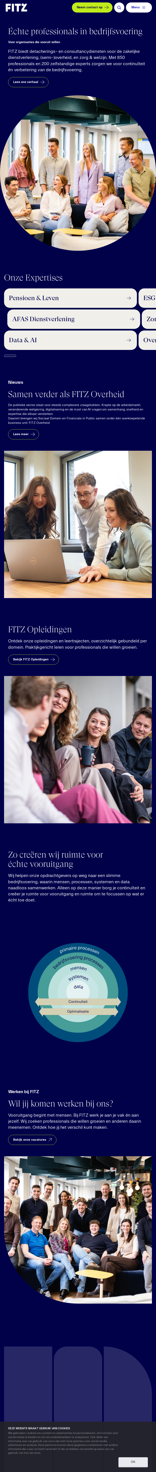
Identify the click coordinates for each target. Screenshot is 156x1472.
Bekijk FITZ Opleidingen (34, 659)
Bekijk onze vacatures (33, 1139)
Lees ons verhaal (29, 82)
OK (133, 1462)
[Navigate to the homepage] (16, 7)
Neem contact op (93, 7)
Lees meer (24, 434)
